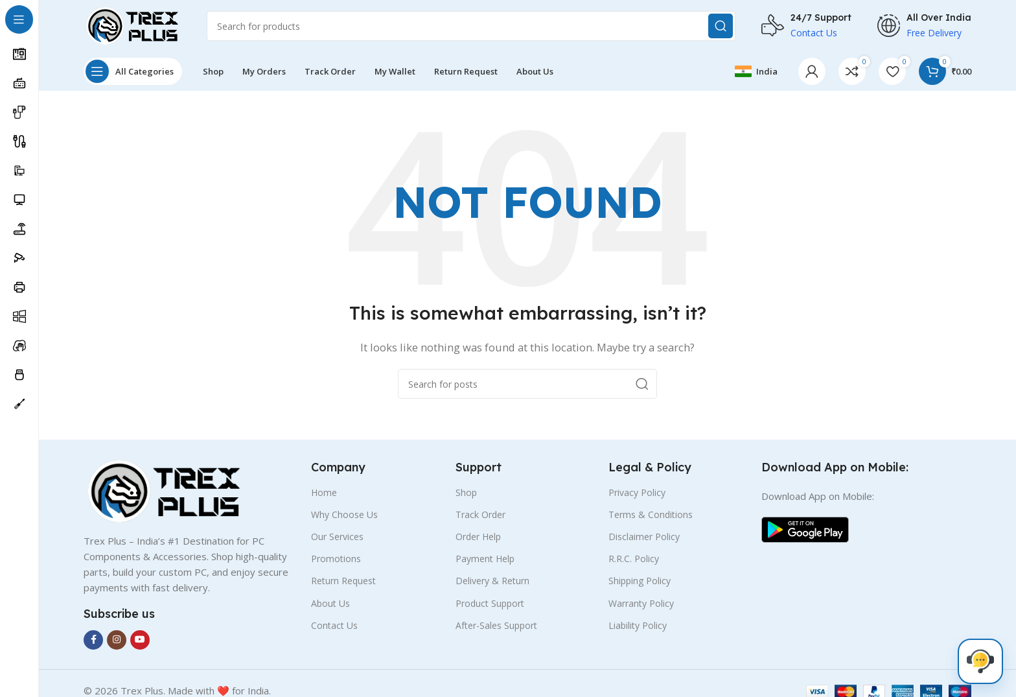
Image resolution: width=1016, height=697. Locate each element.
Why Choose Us (344, 514)
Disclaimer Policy (644, 536)
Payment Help (485, 558)
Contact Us (334, 625)
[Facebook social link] (93, 640)
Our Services (337, 536)
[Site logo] (132, 24)
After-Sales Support (496, 625)
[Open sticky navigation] (133, 71)
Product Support (490, 603)
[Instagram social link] (116, 640)
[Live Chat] (980, 661)
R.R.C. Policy (633, 558)
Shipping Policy (639, 580)
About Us (330, 603)
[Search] (471, 26)
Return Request (343, 580)
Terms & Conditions (650, 514)
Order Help (478, 536)
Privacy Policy (636, 492)
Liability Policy (637, 625)
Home (324, 492)
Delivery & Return (492, 580)
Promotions (336, 558)
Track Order (480, 514)
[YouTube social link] (140, 640)
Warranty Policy (641, 603)
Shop (466, 492)
